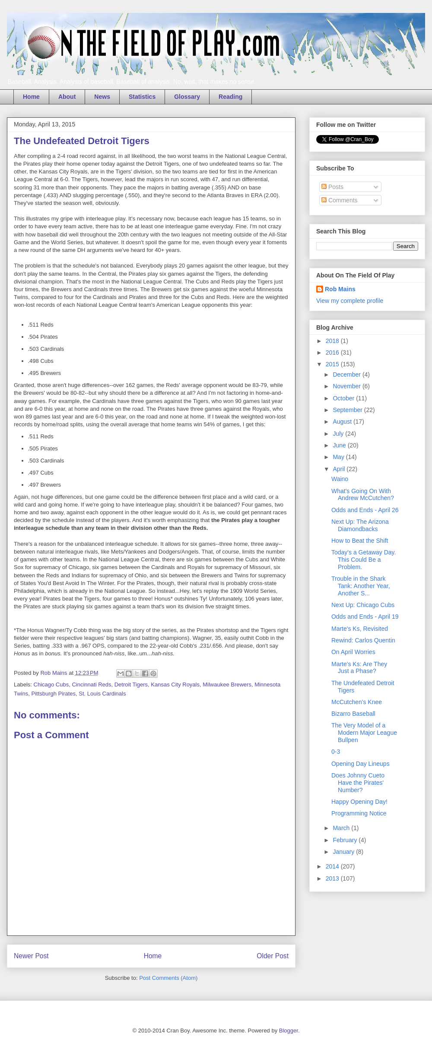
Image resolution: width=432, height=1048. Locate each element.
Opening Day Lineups (360, 763)
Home (31, 96)
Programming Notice (359, 813)
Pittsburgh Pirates (53, 693)
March (342, 828)
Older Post (273, 956)
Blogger (288, 1030)
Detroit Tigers (131, 684)
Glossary (187, 96)
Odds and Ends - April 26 (365, 510)
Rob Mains (340, 289)
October (344, 398)
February (346, 840)
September (348, 409)
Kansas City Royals (175, 684)
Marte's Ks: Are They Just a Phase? (359, 668)
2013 (333, 878)
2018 (333, 340)
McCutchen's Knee (356, 702)
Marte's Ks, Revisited (359, 628)
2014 (333, 866)
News (102, 96)
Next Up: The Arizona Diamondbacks (360, 525)
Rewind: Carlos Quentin (363, 640)
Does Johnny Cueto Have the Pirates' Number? (357, 782)
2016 (333, 352)
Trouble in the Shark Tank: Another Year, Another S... (360, 586)
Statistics (142, 96)
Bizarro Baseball (353, 713)
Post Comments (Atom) (168, 978)
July (339, 433)
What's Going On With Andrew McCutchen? (362, 495)
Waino (339, 478)
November (347, 386)
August (343, 421)
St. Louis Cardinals (102, 693)
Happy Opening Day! (359, 801)
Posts (332, 186)
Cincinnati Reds (91, 684)
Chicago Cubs (51, 684)
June (340, 445)
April (339, 469)
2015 (333, 364)
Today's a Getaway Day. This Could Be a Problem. (363, 559)
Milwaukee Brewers (227, 684)
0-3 (335, 751)
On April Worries (353, 651)
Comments (339, 200)
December (347, 374)
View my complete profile (349, 300)
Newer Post (31, 956)
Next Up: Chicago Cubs (362, 604)
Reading (230, 96)
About (67, 96)
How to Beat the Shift (359, 540)
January (344, 851)
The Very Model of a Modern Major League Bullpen (364, 732)
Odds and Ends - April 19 (365, 616)
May (339, 456)
